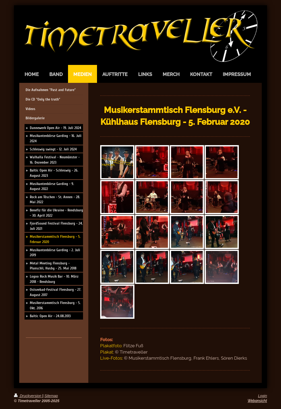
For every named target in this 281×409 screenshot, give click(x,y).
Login (262, 396)
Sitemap (51, 396)
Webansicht (257, 401)
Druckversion (28, 396)
